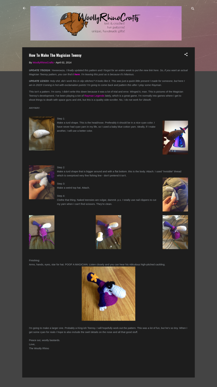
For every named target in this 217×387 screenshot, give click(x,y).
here (77, 74)
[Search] (193, 9)
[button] (186, 55)
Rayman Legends (94, 95)
